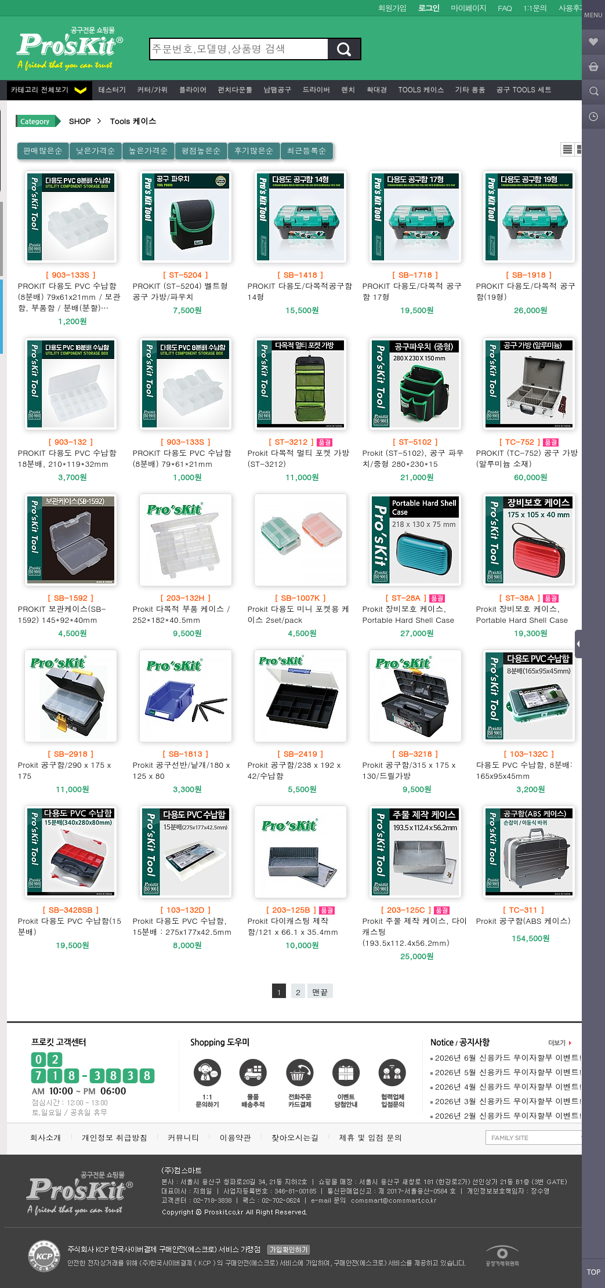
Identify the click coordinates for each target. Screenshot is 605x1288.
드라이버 (315, 89)
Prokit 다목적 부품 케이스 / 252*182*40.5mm (185, 608)
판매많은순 (43, 150)
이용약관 (235, 1137)
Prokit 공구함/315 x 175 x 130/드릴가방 (415, 764)
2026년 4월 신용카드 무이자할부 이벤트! (506, 1086)
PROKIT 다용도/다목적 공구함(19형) (529, 285)
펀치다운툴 (234, 89)
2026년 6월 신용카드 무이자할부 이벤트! (506, 1057)
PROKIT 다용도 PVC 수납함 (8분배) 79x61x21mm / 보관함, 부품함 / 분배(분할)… (71, 291)
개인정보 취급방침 (114, 1137)
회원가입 (392, 7)
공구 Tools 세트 (523, 89)
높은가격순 (148, 150)
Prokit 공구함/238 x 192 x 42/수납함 (300, 764)
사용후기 (573, 7)
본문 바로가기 (0, 0)
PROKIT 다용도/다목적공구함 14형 (300, 285)
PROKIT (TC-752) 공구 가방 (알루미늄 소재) (529, 452)
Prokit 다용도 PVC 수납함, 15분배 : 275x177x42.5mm (185, 920)
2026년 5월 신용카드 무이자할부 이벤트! (506, 1071)
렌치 (347, 89)
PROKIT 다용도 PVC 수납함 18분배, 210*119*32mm (71, 452)
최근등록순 (306, 150)
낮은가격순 (95, 150)
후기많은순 (253, 150)
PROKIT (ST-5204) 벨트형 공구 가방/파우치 (185, 285)
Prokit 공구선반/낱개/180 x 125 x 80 (185, 764)
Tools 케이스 (420, 89)
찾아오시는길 (295, 1137)
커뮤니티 (183, 1137)
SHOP (79, 120)
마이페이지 (468, 7)
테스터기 (111, 89)
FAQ (504, 7)
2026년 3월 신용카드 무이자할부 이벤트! (506, 1100)
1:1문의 (535, 7)
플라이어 (192, 89)
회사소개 (45, 1137)
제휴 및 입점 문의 (373, 1137)
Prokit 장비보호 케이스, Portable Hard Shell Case (415, 608)
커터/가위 (151, 89)
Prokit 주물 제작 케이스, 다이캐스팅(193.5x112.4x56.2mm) (415, 926)
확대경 (375, 89)
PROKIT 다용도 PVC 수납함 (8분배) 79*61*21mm (185, 452)
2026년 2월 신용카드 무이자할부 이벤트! (506, 1115)
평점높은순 (200, 150)
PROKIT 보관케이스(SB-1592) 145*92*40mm (71, 608)
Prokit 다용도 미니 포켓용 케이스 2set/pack (300, 608)
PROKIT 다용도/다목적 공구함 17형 (415, 285)
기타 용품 (469, 89)
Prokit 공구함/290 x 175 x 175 (71, 764)
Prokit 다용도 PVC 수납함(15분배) (71, 920)
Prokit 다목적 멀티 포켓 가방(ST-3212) (300, 452)
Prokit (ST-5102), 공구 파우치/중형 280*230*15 (415, 452)
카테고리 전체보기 (48, 89)
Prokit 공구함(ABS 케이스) (523, 915)
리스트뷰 (567, 149)
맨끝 (320, 991)
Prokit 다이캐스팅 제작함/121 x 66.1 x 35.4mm (300, 920)
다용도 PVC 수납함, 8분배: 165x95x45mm (529, 764)
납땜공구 (277, 89)
